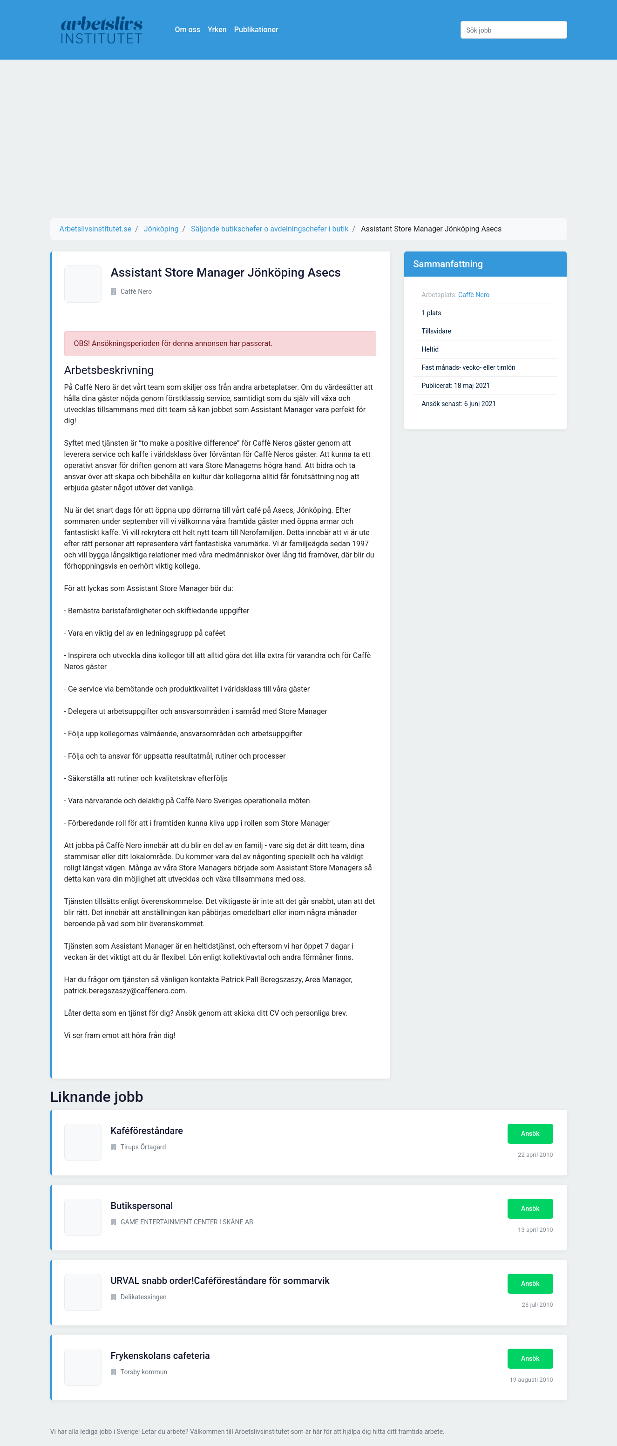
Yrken (217, 29)
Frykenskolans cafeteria (160, 1355)
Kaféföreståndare (147, 1130)
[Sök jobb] (514, 30)
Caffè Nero (473, 295)
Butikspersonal (142, 1205)
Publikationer (256, 29)
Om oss (187, 29)
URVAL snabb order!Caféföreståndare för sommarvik (220, 1280)
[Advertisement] (308, 139)
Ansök (530, 1133)
